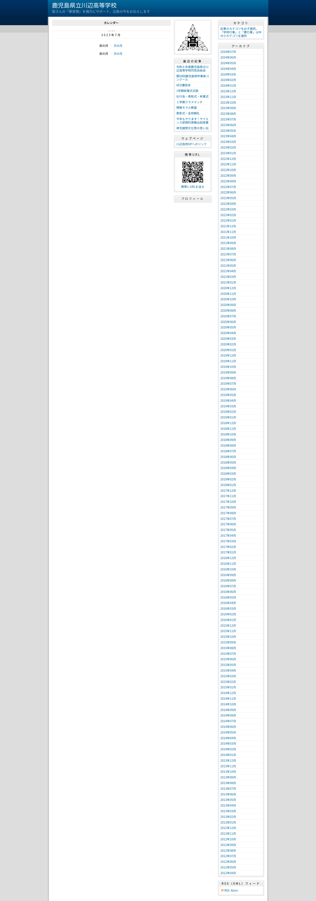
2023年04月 (228, 136)
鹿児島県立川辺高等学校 (84, 5)
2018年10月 (228, 434)
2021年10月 (228, 237)
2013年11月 (228, 766)
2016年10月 (228, 569)
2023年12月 (228, 91)
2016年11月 (228, 563)
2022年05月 (228, 198)
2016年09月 (228, 575)
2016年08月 (228, 580)
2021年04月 (228, 271)
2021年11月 (228, 232)
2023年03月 (228, 142)
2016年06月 (228, 592)
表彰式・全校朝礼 (188, 113)
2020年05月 (228, 327)
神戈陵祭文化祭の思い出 (192, 128)
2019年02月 (228, 411)
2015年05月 (228, 665)
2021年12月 (228, 226)
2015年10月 (228, 636)
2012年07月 (228, 856)
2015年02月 (228, 682)
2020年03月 (228, 338)
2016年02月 (228, 614)
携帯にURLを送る (192, 187)
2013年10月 (228, 771)
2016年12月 (228, 558)
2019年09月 (228, 372)
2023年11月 (228, 97)
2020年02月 (228, 344)
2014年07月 (228, 721)
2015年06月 (228, 659)
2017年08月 (228, 513)
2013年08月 (228, 783)
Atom (234, 890)
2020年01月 (228, 350)
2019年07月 (228, 383)
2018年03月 (228, 473)
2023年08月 (228, 113)
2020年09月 (228, 305)
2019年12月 (228, 355)
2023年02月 (228, 147)
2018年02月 (228, 479)
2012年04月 (228, 873)
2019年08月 (228, 378)
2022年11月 (228, 164)
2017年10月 (228, 502)
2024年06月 (228, 57)
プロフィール (192, 198)
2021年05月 (228, 265)
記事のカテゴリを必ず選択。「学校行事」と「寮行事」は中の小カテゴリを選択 (241, 32)
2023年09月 (228, 108)
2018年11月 (228, 428)
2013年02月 (228, 817)
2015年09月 (228, 642)
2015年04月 (228, 670)
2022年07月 (228, 187)
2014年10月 (228, 704)
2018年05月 (228, 462)
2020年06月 (228, 322)
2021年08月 (228, 248)
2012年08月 (228, 850)
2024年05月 (228, 63)
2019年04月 (228, 400)
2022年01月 (228, 220)
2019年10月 (228, 367)
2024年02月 (228, 80)
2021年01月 (228, 282)
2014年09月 (228, 710)
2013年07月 (228, 788)
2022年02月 (228, 215)
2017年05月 (228, 530)
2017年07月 (228, 519)
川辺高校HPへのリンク (191, 144)
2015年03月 (228, 676)
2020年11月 (228, 294)
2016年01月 (228, 620)
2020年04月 (228, 333)
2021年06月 (228, 260)
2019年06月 (228, 389)
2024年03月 (228, 74)
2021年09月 (228, 243)
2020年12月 (228, 288)
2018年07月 (228, 451)
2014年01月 (228, 755)
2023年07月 (228, 119)
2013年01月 (228, 822)
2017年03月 (228, 541)
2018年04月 (228, 468)
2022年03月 (228, 209)
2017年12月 (228, 490)
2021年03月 (228, 277)
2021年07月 (228, 254)
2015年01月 (228, 687)
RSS (227, 890)
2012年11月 (228, 833)
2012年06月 (228, 861)
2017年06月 (228, 524)
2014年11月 (228, 698)
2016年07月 (228, 586)
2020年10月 (228, 299)
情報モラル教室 (186, 107)
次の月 (118, 45)
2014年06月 (228, 726)
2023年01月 (228, 153)
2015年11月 (228, 631)
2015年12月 (228, 625)
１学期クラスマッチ (189, 102)
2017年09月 (228, 507)
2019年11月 (228, 361)
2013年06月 (228, 794)
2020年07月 (228, 316)
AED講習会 (183, 85)
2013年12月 (228, 760)
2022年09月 (228, 175)
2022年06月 (228, 192)
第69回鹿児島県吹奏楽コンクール (192, 78)
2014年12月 (228, 693)
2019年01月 (228, 417)
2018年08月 (228, 445)
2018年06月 (228, 457)
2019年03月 (228, 406)
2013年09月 (228, 777)
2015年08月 (228, 648)
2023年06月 (228, 125)
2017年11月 (228, 496)
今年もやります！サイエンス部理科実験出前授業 (192, 120)
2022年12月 (228, 159)
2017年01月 (228, 552)
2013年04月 (228, 805)
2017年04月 (228, 535)
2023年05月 (228, 130)
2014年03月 (228, 743)
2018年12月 (228, 423)
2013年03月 (228, 811)
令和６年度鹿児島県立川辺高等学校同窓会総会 (192, 68)
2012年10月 (228, 839)
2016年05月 (228, 597)
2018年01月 (228, 485)
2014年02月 (228, 749)
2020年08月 (228, 310)
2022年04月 (228, 203)
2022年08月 (228, 181)
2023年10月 (228, 102)
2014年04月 (228, 738)
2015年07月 (228, 653)
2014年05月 (228, 732)
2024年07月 (228, 52)
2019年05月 (228, 395)
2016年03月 (228, 608)
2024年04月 (228, 69)
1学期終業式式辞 (187, 91)
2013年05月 (228, 800)
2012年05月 (228, 867)
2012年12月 (228, 828)
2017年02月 (228, 547)
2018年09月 (228, 440)
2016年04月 (228, 603)
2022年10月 (228, 170)
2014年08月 (228, 715)
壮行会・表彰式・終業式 (192, 96)
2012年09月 (228, 845)
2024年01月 (228, 85)
